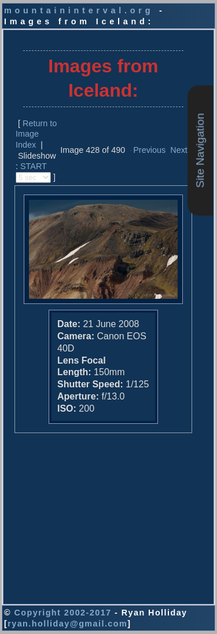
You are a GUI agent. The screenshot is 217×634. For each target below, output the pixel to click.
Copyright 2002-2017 (62, 612)
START (33, 166)
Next (178, 150)
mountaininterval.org (78, 10)
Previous (149, 150)
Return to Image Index (36, 134)
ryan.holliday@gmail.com (67, 623)
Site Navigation (200, 150)
